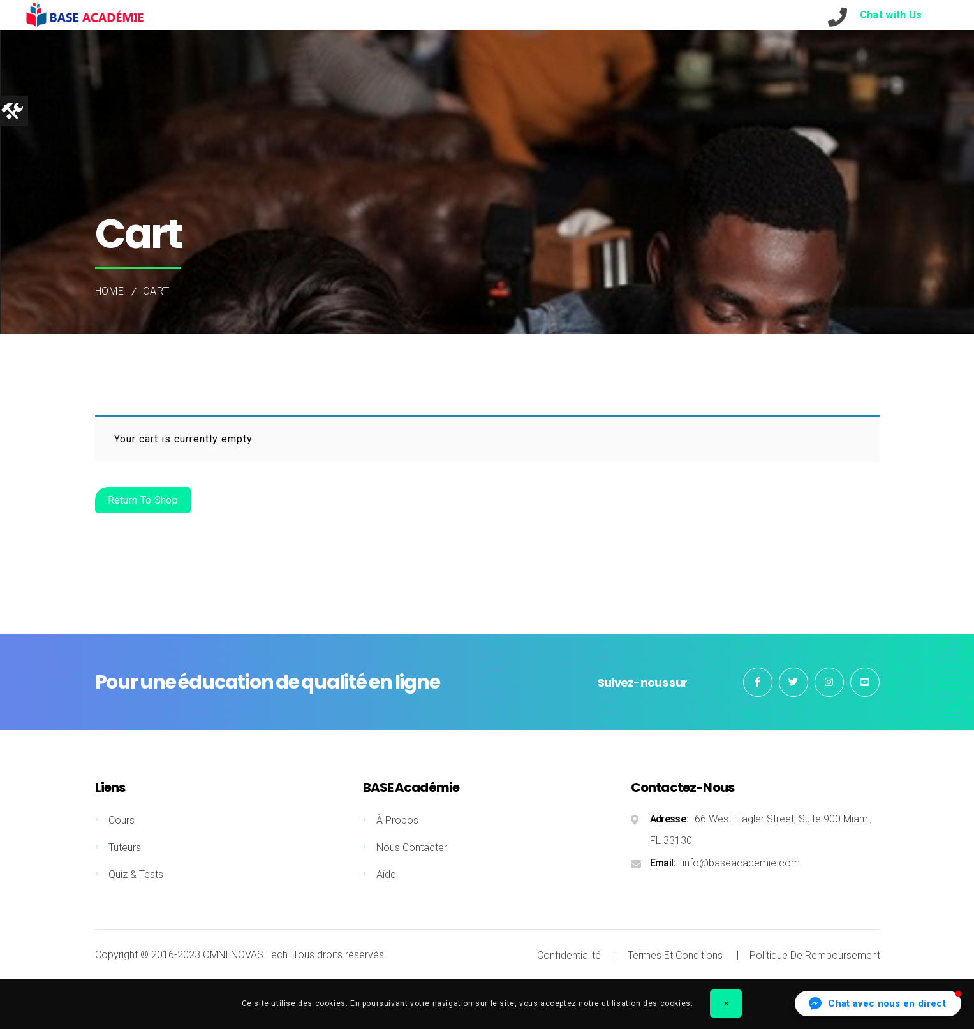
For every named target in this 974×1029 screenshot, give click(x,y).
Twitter (793, 682)
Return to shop (143, 500)
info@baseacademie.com (741, 863)
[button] (878, 1003)
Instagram (829, 682)
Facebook (757, 682)
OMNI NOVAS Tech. (246, 955)
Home (110, 291)
